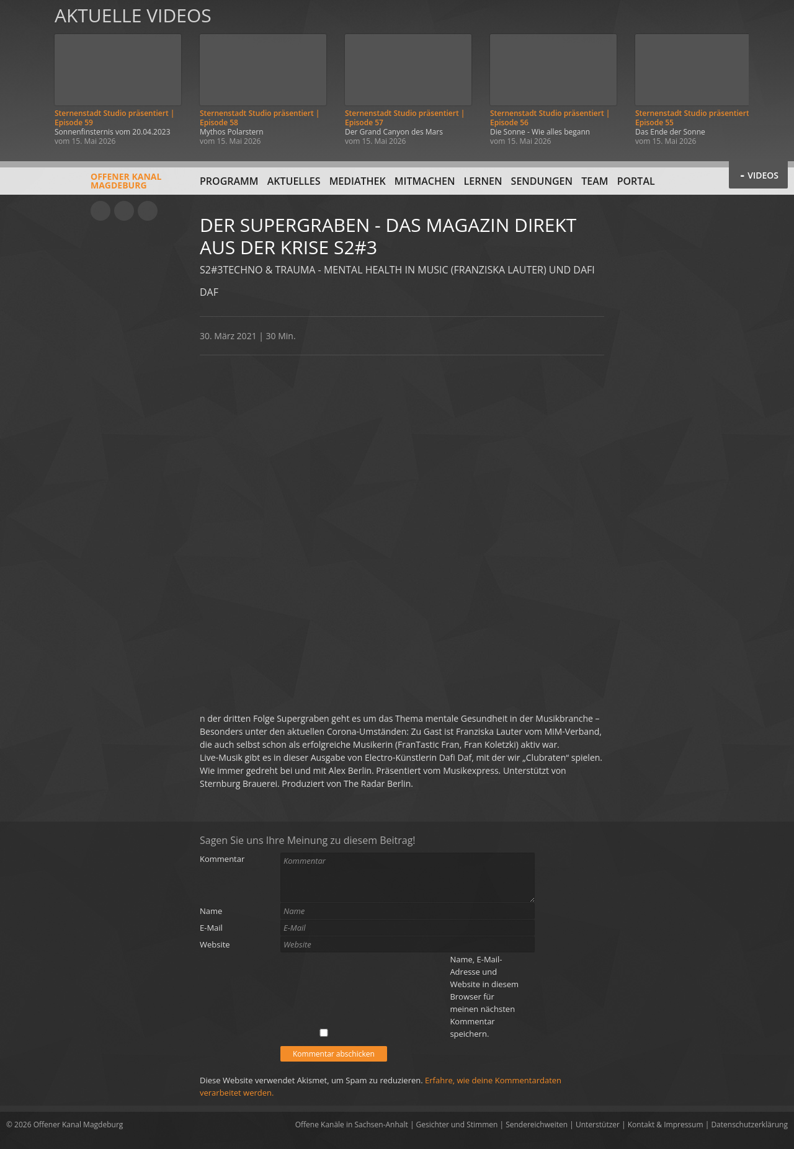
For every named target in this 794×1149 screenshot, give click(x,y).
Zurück (23, 76)
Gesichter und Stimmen (457, 1124)
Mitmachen (425, 181)
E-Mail (211, 927)
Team (594, 181)
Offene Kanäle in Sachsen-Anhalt (351, 1124)
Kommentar (222, 858)
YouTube (100, 211)
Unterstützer (598, 1124)
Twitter (148, 211)
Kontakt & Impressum (665, 1124)
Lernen (483, 181)
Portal (636, 181)
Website (215, 944)
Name (211, 910)
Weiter (770, 76)
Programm (229, 181)
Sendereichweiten (537, 1124)
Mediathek (357, 181)
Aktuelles (294, 181)
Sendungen (542, 181)
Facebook (124, 211)
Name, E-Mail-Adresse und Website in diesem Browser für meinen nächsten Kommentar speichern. (484, 996)
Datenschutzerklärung (749, 1124)
